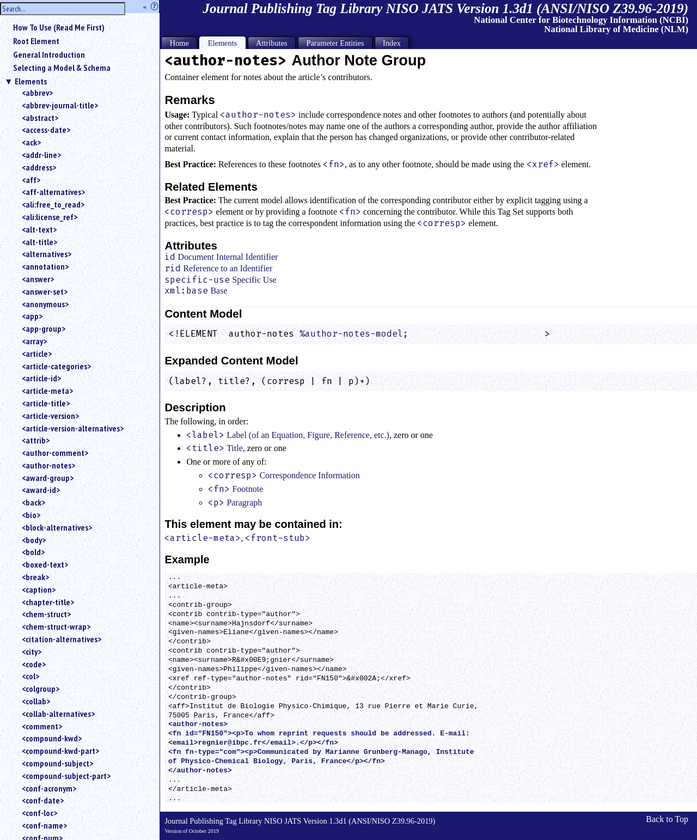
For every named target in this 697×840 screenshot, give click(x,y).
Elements (31, 81)
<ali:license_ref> (49, 216)
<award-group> (48, 477)
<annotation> (45, 266)
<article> (37, 353)
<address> (39, 167)
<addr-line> (41, 154)
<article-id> (41, 378)
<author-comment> (55, 452)
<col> (30, 676)
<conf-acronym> (49, 788)
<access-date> (46, 129)
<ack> (31, 142)
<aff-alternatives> (53, 191)
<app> (32, 316)
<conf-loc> (39, 812)
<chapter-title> (48, 601)
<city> (31, 651)
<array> (34, 341)
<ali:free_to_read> (53, 204)
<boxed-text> (45, 564)
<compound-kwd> (52, 738)
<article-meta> (47, 390)
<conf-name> (44, 825)
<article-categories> (56, 366)
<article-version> (50, 415)
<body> (34, 539)
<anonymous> (45, 304)
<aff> (31, 179)
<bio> (31, 514)
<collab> (36, 701)
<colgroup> (40, 688)
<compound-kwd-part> (60, 750)
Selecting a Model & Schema (62, 67)
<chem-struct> (46, 613)
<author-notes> (48, 465)
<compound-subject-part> (66, 775)
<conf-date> (43, 800)
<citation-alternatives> (61, 639)
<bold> (33, 551)
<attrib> (36, 440)
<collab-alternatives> (58, 713)
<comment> (42, 726)
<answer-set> (45, 291)
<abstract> (40, 117)
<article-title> (46, 403)
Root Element (36, 40)
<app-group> (43, 328)
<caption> (39, 589)
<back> (33, 502)
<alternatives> (46, 253)
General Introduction (49, 54)
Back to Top (667, 819)
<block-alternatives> (57, 527)
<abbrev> (37, 92)
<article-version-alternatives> (73, 428)
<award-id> (41, 489)
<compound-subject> (57, 763)
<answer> (38, 278)
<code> (34, 664)
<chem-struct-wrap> (56, 626)
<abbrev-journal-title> (60, 105)
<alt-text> (39, 229)
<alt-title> (39, 241)
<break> (35, 576)
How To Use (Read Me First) (59, 27)
